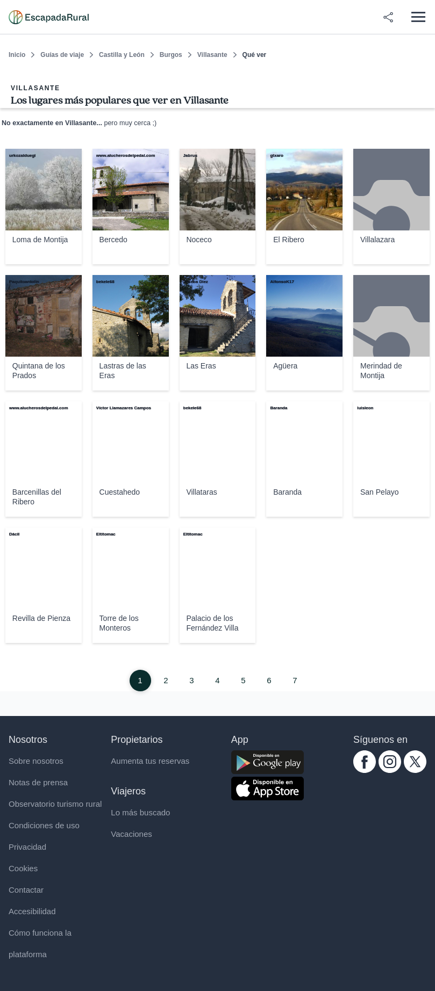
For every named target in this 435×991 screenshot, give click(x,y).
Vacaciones (131, 833)
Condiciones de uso (44, 825)
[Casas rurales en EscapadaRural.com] (49, 17)
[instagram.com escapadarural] (390, 770)
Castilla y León (122, 55)
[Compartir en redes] (388, 17)
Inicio (17, 55)
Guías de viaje (62, 55)
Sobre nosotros (36, 760)
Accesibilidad (32, 911)
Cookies (23, 868)
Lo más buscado (140, 812)
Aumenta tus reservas (150, 760)
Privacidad (27, 846)
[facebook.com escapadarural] (364, 770)
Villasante (212, 55)
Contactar (26, 889)
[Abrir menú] (418, 17)
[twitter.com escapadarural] (415, 770)
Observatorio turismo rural (55, 803)
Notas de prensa (38, 782)
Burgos (171, 55)
